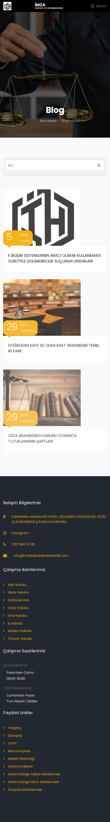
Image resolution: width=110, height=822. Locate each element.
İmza (49, 6)
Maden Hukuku (17, 630)
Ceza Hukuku (16, 607)
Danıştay (12, 735)
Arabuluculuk (16, 600)
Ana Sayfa (49, 120)
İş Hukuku (13, 623)
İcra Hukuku (15, 615)
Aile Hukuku (14, 584)
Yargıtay (12, 727)
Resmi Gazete (17, 751)
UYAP (9, 743)
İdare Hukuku (16, 592)
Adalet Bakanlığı (19, 758)
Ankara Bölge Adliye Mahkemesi (31, 774)
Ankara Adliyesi (18, 766)
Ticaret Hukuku (17, 638)
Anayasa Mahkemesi (22, 789)
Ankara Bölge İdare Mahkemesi (31, 781)
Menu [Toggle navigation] (99, 6)
